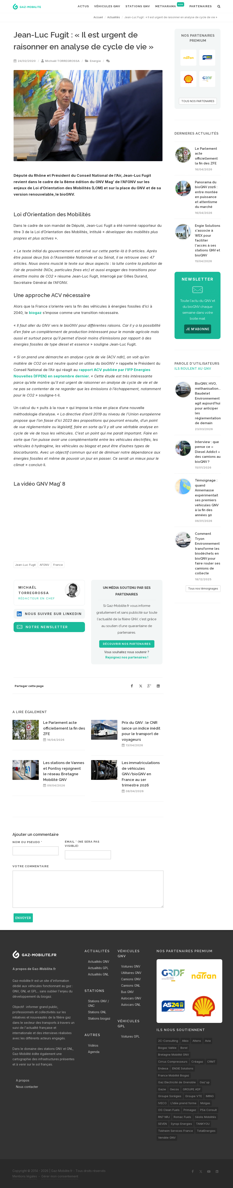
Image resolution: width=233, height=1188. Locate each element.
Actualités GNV (98, 961)
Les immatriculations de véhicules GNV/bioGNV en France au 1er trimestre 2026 (141, 774)
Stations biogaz (99, 1018)
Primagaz (190, 1110)
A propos (22, 1080)
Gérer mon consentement (59, 1176)
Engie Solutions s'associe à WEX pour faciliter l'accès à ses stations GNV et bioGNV (207, 240)
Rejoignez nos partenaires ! (126, 657)
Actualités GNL (98, 974)
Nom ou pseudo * (27, 842)
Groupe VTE (193, 1096)
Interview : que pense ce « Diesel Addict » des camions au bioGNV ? (208, 452)
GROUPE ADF (192, 1089)
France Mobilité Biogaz (173, 1075)
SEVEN (162, 1123)
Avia (208, 1040)
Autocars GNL (131, 1004)
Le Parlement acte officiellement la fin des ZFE (64, 728)
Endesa (163, 1068)
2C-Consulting (168, 1040)
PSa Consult (208, 1110)
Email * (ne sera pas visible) (82, 844)
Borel (183, 1047)
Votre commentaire (30, 866)
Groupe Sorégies (169, 1096)
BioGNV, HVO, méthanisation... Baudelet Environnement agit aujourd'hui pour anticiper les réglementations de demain (208, 403)
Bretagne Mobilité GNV (173, 1054)
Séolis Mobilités (205, 1117)
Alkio (185, 1040)
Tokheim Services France (175, 1130)
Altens (196, 1040)
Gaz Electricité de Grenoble (177, 1082)
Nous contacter (27, 1087)
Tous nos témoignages (203, 588)
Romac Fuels (182, 1117)
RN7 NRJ (164, 1117)
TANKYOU (203, 1123)
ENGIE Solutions (182, 1068)
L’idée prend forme (183, 1103)
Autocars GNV (131, 998)
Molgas (205, 1103)
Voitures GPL (130, 1036)
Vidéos (93, 1045)
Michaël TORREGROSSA (62, 61)
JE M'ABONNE (197, 329)
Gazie (162, 1089)
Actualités (113, 17)
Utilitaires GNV (131, 973)
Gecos (174, 1089)
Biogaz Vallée (167, 1047)
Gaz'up (205, 1082)
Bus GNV (127, 992)
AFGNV (44, 564)
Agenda (93, 1052)
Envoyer (23, 918)
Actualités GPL (98, 968)
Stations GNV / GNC (98, 1003)
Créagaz (197, 1061)
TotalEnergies (206, 1130)
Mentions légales (24, 1176)
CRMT (211, 1061)
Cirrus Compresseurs (172, 1061)
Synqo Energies (181, 1123)
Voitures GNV (130, 966)
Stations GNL (97, 1012)
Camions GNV (131, 979)
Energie (95, 61)
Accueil (98, 17)
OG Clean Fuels (169, 1110)
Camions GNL (130, 985)
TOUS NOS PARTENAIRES (197, 101)
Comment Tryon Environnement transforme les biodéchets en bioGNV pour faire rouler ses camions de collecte (207, 553)
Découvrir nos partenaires (127, 643)
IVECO (162, 1103)
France (58, 564)
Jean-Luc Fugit (25, 564)
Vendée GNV (167, 1137)
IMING (210, 1096)
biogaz (35, 312)
